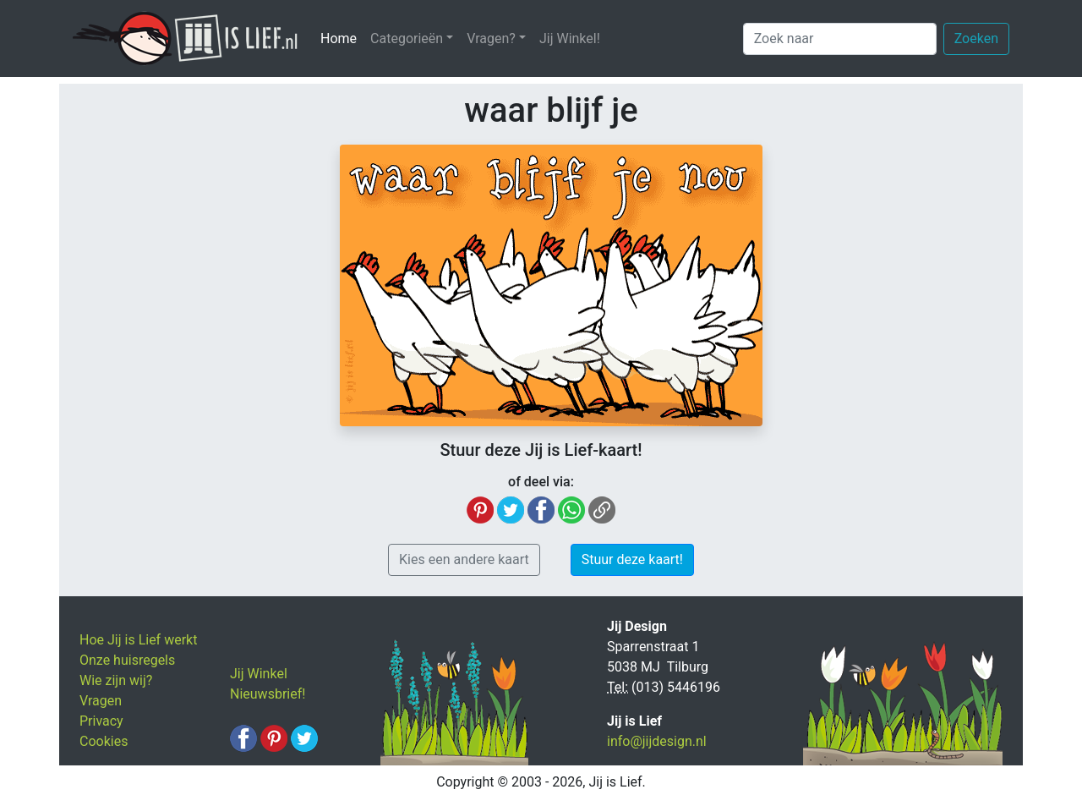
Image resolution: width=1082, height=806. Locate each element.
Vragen (100, 701)
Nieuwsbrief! (267, 694)
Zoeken (976, 38)
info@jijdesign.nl (657, 741)
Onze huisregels (127, 660)
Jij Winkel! (569, 38)
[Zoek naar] (840, 39)
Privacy (101, 721)
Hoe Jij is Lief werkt (138, 640)
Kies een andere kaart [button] (464, 559)
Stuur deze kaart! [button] (632, 559)
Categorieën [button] (406, 38)
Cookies (103, 741)
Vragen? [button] (491, 38)
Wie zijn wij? (115, 680)
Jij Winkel (258, 674)
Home (341, 38)
